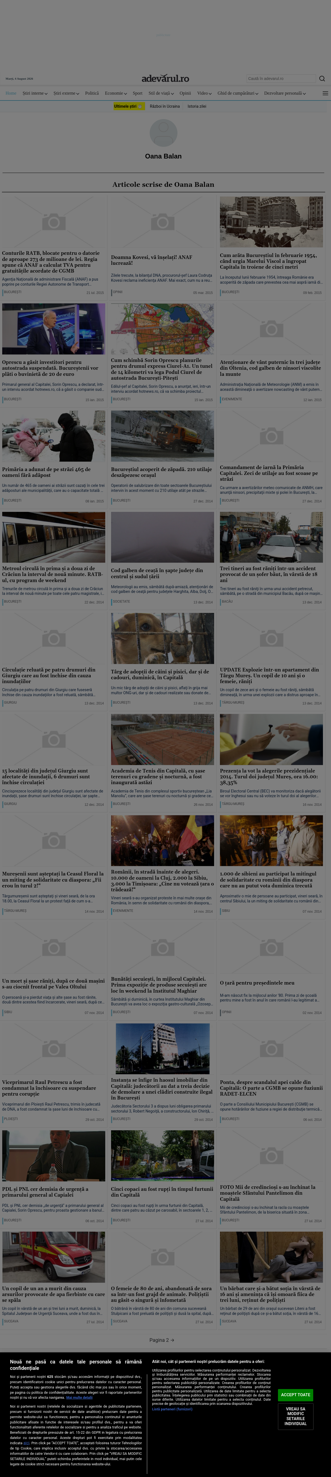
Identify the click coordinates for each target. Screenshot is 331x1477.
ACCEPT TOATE (295, 1395)
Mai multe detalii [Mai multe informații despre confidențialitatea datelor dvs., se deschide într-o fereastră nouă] (79, 1397)
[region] (165, 1414)
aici (26, 1443)
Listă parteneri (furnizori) (172, 1409)
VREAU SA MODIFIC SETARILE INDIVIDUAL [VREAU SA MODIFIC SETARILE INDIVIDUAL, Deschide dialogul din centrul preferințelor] (296, 1416)
